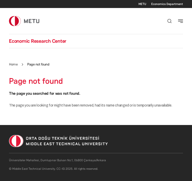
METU (142, 4)
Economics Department (167, 4)
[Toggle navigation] (180, 21)
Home (13, 64)
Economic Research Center (37, 41)
